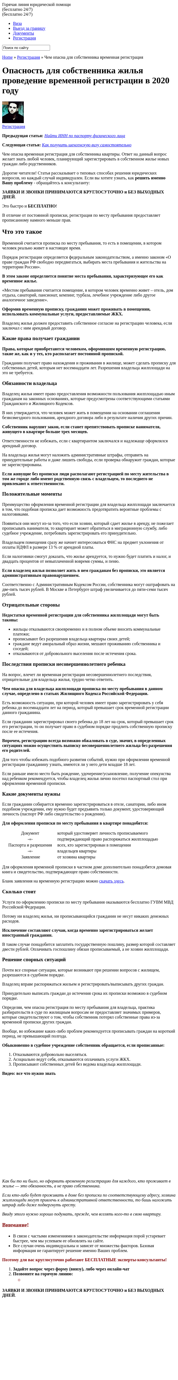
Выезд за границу (29, 28)
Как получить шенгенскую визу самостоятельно (86, 145)
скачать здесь (111, 881)
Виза (17, 23)
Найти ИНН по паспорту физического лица (84, 135)
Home (7, 57)
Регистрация (24, 38)
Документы (23, 33)
